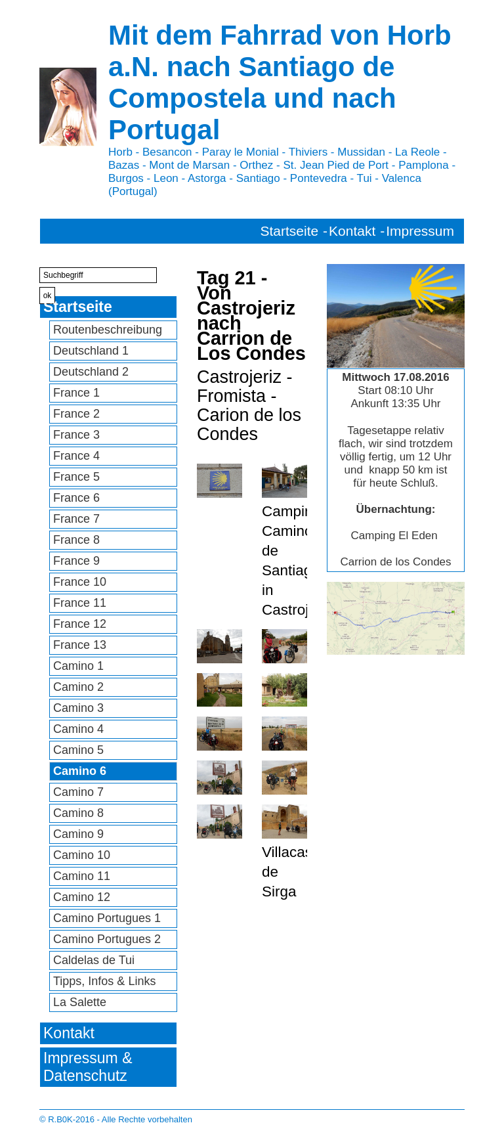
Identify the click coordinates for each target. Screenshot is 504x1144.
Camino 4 (78, 729)
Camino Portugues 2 (107, 939)
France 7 (76, 518)
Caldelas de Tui (94, 960)
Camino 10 (81, 855)
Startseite (290, 230)
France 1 (76, 392)
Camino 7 (78, 792)
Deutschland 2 (91, 371)
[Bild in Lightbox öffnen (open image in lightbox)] (396, 618)
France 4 (76, 455)
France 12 (79, 623)
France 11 (79, 602)
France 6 (76, 497)
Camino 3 (78, 708)
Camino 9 (78, 834)
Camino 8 (78, 813)
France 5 (76, 476)
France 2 (76, 413)
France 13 (79, 644)
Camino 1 (78, 665)
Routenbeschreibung (107, 329)
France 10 (79, 581)
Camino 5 (78, 750)
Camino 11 (81, 876)
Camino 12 (81, 897)
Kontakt (352, 230)
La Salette (79, 1002)
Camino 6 (79, 771)
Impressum (420, 230)
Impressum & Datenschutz (87, 1066)
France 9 (76, 560)
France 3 (76, 434)
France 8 (76, 539)
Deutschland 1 (91, 350)
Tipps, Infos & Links (104, 981)
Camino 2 (78, 686)
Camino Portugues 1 (107, 918)
